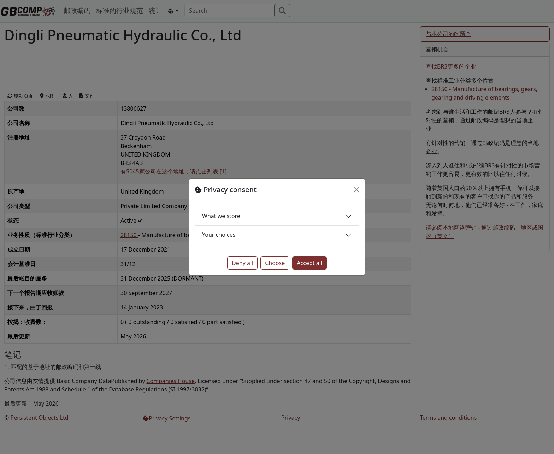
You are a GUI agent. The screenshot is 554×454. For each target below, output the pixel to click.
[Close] (356, 189)
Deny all (242, 263)
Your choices (218, 234)
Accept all (309, 263)
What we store (221, 216)
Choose (275, 263)
